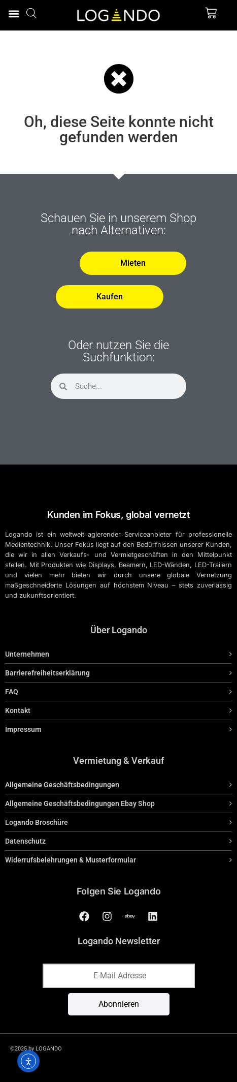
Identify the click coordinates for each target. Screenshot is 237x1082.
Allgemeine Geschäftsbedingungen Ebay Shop (80, 803)
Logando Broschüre (36, 822)
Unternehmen (27, 654)
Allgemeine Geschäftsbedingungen (62, 785)
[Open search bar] (31, 13)
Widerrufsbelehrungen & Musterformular (70, 860)
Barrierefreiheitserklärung (47, 673)
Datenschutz (25, 841)
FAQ (11, 692)
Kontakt (17, 710)
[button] (13, 13)
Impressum (23, 729)
